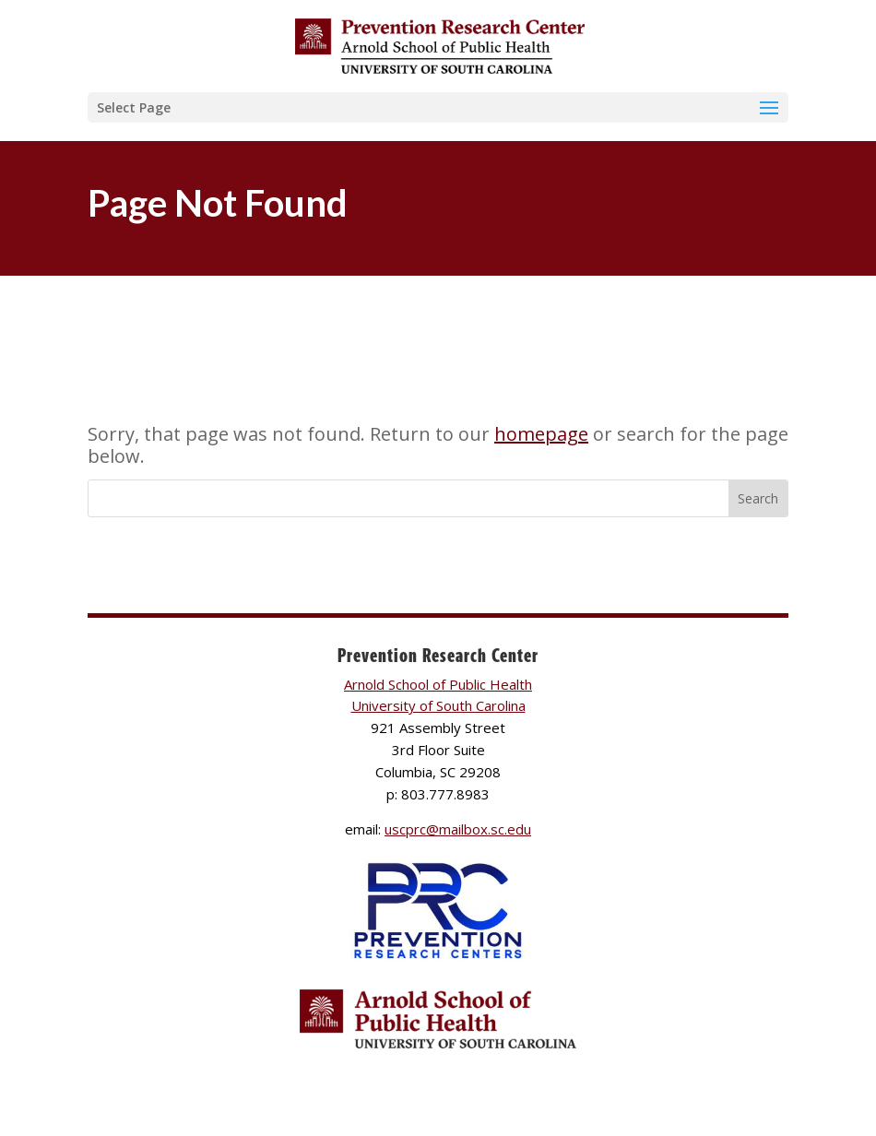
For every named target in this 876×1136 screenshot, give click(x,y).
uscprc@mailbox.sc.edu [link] (458, 829)
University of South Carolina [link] (438, 705)
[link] (440, 44)
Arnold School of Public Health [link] (438, 684)
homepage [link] (541, 433)
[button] (438, 107)
